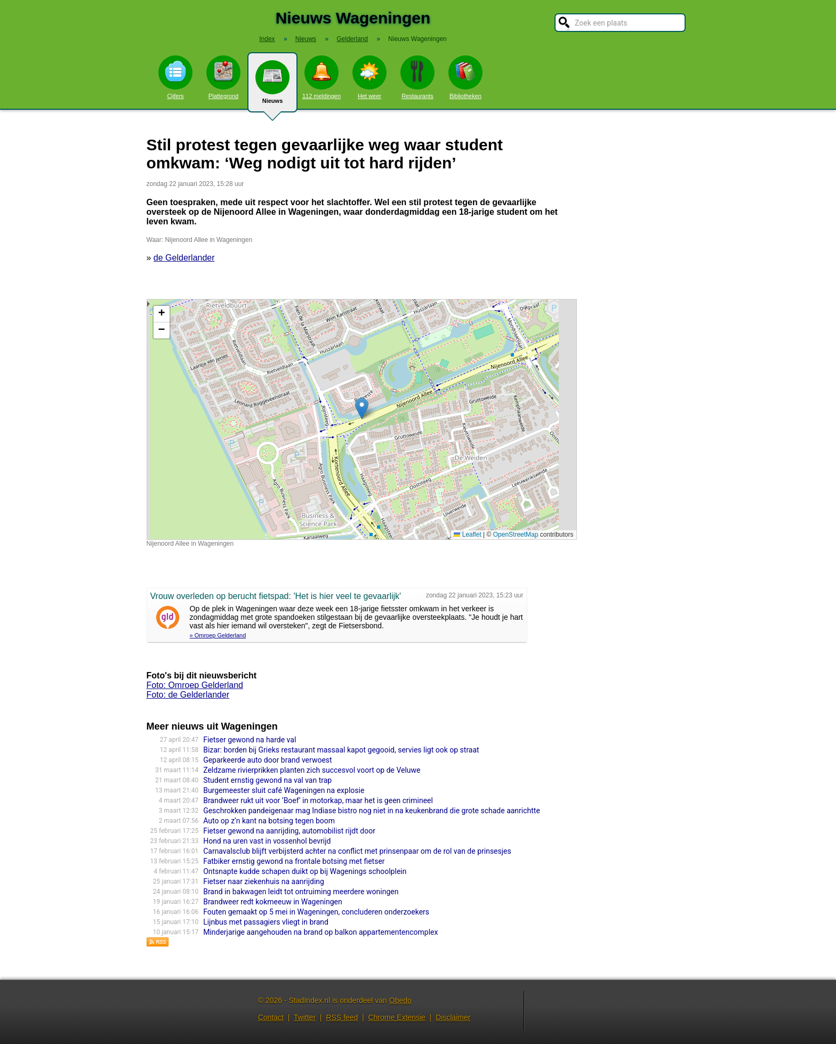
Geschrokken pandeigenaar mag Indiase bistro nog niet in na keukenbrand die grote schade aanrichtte (371, 810)
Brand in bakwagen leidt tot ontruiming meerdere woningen (300, 891)
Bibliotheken (465, 77)
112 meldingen (321, 77)
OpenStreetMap (515, 534)
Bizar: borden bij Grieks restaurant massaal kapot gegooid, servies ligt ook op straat (341, 750)
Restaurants (417, 77)
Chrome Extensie (396, 1017)
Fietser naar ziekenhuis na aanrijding (263, 881)
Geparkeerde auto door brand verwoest (267, 760)
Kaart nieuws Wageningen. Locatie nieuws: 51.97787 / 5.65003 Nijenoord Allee (360, 419)
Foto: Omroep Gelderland (195, 685)
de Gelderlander (184, 257)
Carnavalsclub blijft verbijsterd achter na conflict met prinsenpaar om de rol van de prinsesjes (357, 851)
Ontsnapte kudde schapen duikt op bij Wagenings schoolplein (304, 871)
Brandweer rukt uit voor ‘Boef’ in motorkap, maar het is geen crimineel (318, 800)
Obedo (400, 1000)
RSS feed (342, 1017)
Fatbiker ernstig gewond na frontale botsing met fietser (293, 861)
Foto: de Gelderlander (188, 694)
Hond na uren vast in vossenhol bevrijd (267, 841)
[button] (361, 408)
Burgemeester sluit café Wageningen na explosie (283, 790)
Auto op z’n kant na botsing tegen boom (269, 820)
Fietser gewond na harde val (249, 739)
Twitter (305, 1017)
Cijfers (175, 77)
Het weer (369, 77)
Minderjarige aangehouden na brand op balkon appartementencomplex (320, 932)
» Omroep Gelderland (218, 635)
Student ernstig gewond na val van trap (267, 780)
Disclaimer (453, 1017)
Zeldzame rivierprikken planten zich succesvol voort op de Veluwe (311, 770)
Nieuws (272, 86)
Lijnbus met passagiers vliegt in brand (265, 922)
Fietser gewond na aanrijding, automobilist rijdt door (289, 831)
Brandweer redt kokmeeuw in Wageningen (272, 901)
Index (267, 39)
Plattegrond (223, 77)
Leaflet (467, 534)
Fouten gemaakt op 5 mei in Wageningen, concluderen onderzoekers (316, 912)
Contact (271, 1017)
